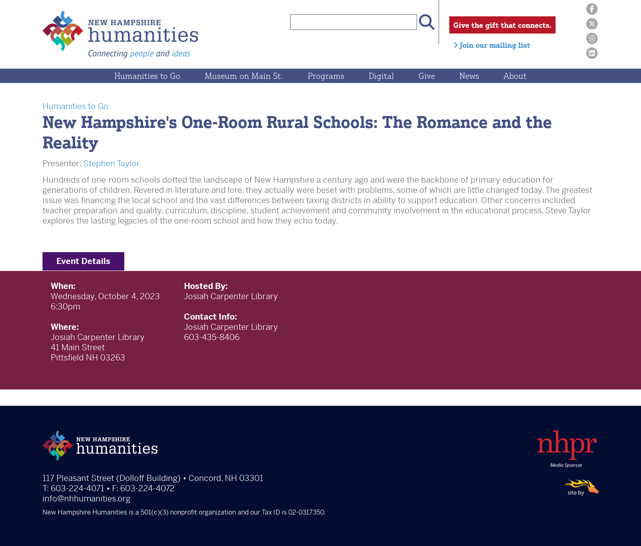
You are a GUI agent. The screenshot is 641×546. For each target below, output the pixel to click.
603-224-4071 (77, 488)
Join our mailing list (491, 44)
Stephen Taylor (111, 164)
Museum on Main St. (244, 76)
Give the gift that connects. (502, 24)
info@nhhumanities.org (86, 499)
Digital (381, 76)
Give (427, 76)
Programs (326, 76)
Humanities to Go (147, 76)
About (515, 76)
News (469, 76)
